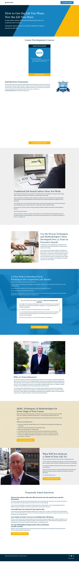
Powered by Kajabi (71, 560)
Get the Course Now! (39, 74)
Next (60, 310)
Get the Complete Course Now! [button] (39, 143)
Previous (18, 310)
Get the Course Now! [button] (67, 2)
